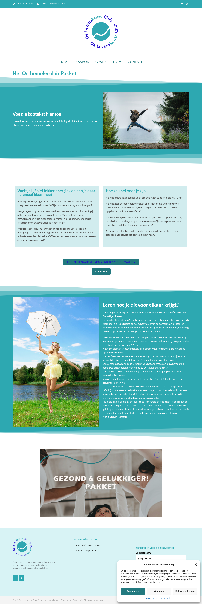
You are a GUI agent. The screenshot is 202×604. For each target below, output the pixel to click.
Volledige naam (143, 552)
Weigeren (159, 591)
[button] (195, 564)
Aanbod (82, 62)
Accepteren (133, 591)
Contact (135, 62)
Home (64, 62)
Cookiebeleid (151, 598)
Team (117, 62)
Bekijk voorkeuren (184, 591)
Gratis (100, 62)
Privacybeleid (164, 598)
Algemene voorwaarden (93, 600)
